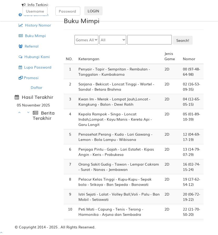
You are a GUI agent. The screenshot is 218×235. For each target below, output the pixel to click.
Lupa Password (35, 67)
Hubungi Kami (34, 56)
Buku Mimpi (32, 35)
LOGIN (93, 10)
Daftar (36, 87)
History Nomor (35, 25)
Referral (29, 46)
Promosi (29, 77)
